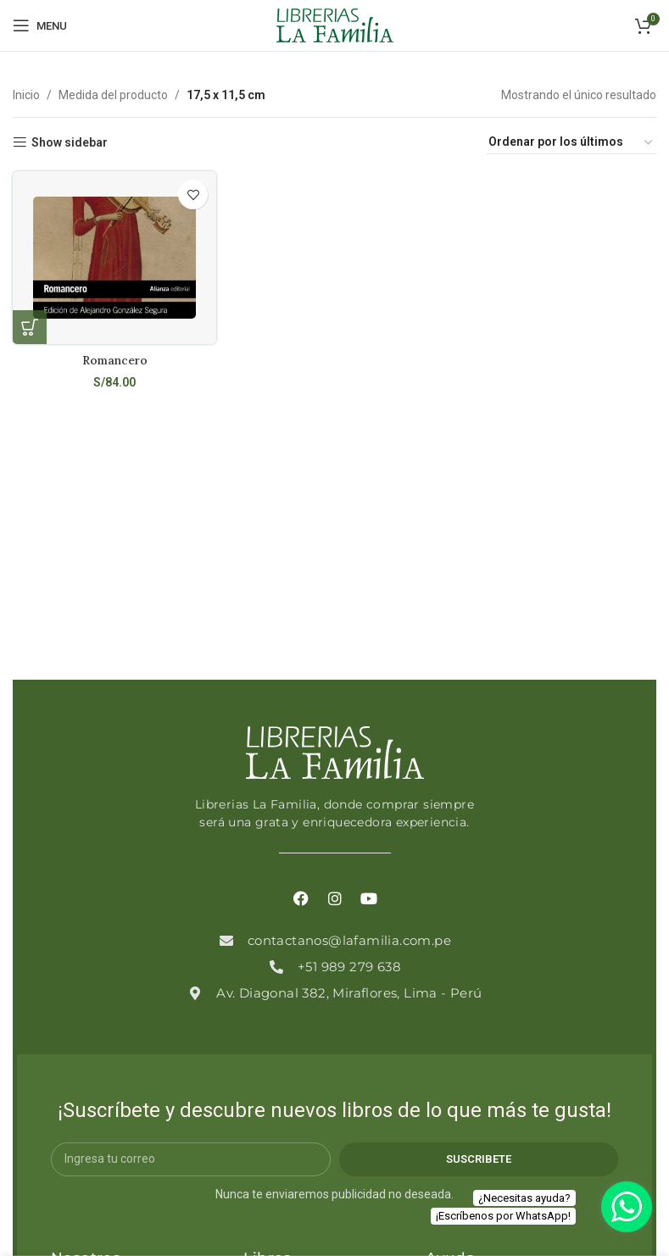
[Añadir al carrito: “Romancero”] (30, 327)
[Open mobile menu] (39, 25)
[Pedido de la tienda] (571, 142)
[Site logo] (334, 24)
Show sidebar (69, 142)
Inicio (26, 95)
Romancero (114, 359)
